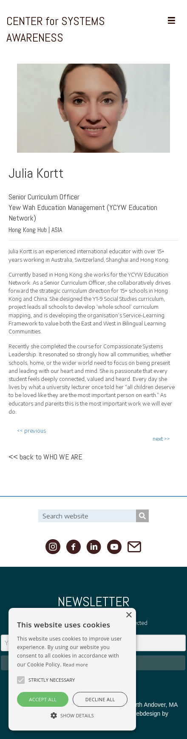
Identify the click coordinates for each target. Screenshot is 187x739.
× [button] (128, 615)
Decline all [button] (100, 699)
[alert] (72, 669)
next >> (161, 439)
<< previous (31, 431)
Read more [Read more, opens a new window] (75, 664)
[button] (20, 680)
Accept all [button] (43, 699)
